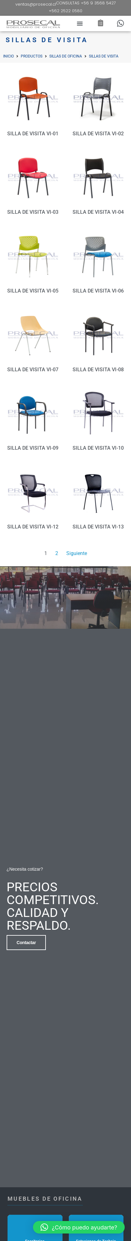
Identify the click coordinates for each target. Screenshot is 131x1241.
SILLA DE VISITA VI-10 (98, 448)
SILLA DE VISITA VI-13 (98, 527)
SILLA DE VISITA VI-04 (98, 212)
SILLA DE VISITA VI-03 (32, 212)
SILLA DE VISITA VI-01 (32, 134)
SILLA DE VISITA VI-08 (98, 370)
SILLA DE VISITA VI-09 (32, 448)
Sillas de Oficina (65, 56)
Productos (31, 56)
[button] (80, 23)
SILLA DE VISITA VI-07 (32, 370)
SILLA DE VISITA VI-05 (32, 291)
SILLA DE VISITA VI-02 (98, 134)
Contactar (26, 940)
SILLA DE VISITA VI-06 (98, 291)
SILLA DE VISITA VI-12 (32, 527)
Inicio (8, 56)
